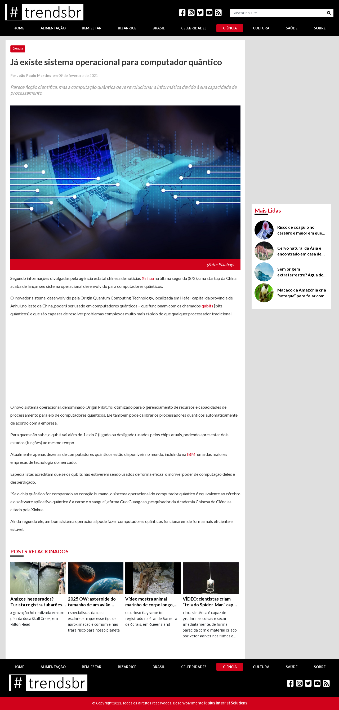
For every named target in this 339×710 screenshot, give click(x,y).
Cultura (261, 28)
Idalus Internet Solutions (225, 703)
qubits (207, 305)
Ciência (230, 28)
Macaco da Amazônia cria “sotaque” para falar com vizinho (301, 293)
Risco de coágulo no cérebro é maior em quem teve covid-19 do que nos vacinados (301, 230)
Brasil (159, 28)
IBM (191, 454)
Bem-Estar (91, 28)
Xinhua (148, 278)
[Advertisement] (125, 360)
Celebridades (194, 28)
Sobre (319, 28)
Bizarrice (127, 28)
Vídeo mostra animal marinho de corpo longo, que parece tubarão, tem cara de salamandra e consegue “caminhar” (150, 602)
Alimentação (53, 28)
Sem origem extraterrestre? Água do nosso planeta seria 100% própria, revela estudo (301, 272)
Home (19, 28)
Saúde (291, 28)
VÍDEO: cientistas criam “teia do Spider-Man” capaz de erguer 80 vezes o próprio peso (210, 602)
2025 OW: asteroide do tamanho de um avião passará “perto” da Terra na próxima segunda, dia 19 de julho (95, 602)
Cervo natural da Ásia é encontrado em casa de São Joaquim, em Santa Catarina (299, 251)
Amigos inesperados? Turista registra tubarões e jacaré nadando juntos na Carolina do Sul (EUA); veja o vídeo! (38, 602)
